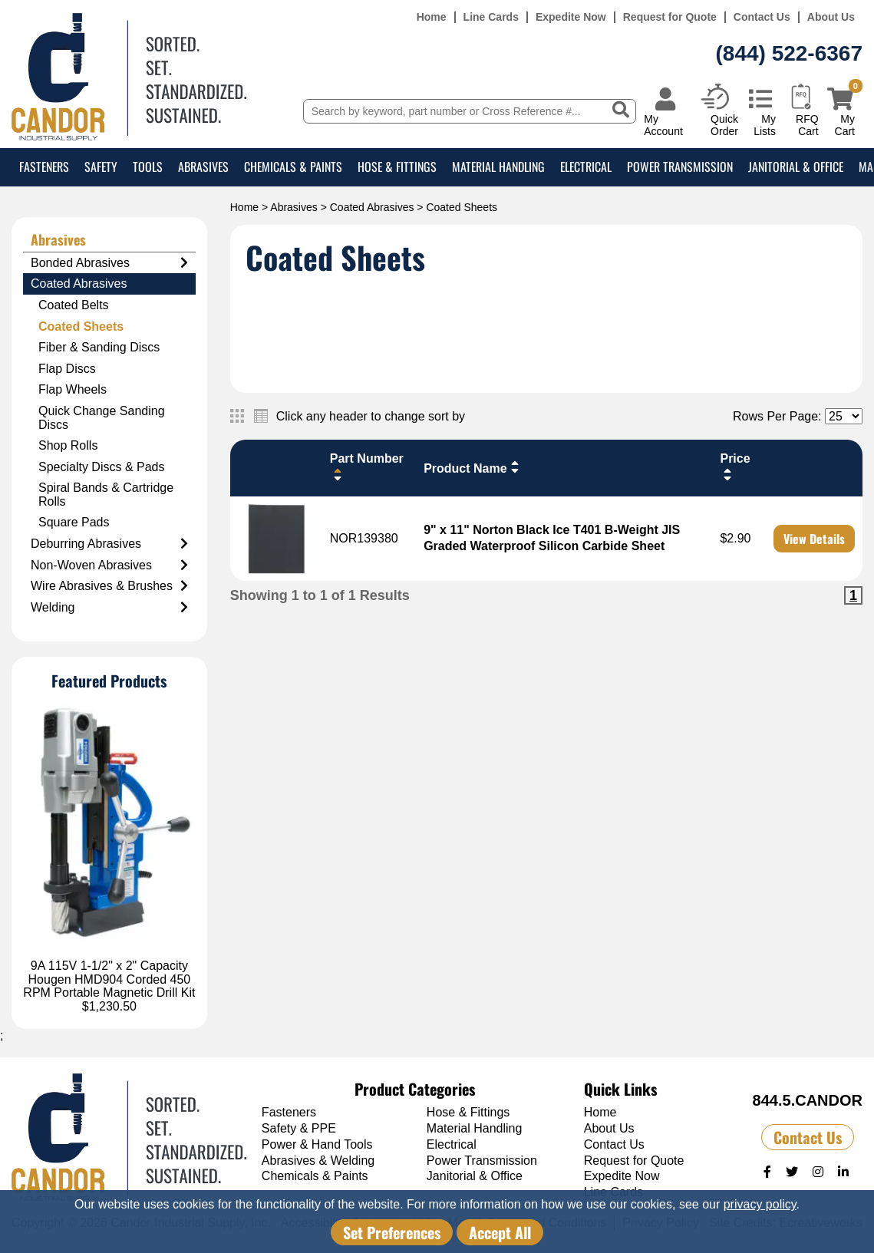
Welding (109, 608)
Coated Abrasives (372, 207)
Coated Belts (73, 305)
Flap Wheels (72, 389)
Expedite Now (571, 17)
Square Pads (74, 522)
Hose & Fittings (397, 166)
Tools (148, 166)
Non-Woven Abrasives (109, 565)
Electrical (586, 166)
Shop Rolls (67, 445)
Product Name (473, 467)
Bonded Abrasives (109, 263)
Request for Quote (670, 17)
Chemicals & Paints (293, 166)
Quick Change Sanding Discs (101, 417)
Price (735, 467)
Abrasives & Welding (318, 1160)
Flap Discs (67, 368)
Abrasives (203, 166)
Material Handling (498, 166)
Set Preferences (391, 1232)
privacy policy (760, 1204)
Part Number (367, 467)
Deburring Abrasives (109, 544)
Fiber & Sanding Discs (99, 347)
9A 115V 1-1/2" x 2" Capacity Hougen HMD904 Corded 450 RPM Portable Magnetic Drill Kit (109, 979)
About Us (831, 17)
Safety (100, 166)
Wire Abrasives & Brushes (109, 586)
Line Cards (491, 17)
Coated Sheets (81, 326)
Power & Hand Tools (317, 1144)
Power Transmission (680, 166)
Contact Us (762, 17)
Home (432, 17)
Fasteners (44, 166)
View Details (814, 538)
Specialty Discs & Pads (101, 466)
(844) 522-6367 (789, 53)
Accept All (500, 1232)
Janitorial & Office (795, 166)
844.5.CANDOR (807, 1100)
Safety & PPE (299, 1128)
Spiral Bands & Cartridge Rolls (105, 494)
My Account (663, 125)
